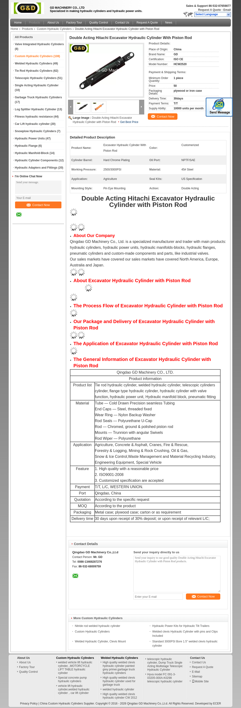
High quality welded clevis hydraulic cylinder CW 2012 (120, 695)
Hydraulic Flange (26, 145)
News (168, 22)
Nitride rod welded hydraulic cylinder (97, 626)
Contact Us (122, 22)
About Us (53, 22)
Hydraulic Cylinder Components (36, 160)
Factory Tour (74, 22)
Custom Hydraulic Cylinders (54, 29)
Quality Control (98, 22)
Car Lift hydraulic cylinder (32, 124)
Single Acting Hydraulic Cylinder (37, 85)
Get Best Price (129, 122)
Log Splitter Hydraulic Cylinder (35, 109)
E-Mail (196, 671)
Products (34, 22)
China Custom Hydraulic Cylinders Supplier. (68, 703)
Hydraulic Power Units (30, 138)
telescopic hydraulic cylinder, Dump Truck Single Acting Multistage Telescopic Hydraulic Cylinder (165, 664)
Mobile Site (200, 681)
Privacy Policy (29, 703)
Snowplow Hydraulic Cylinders (35, 131)
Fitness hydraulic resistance (34, 116)
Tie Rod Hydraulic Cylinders (33, 70)
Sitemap (197, 676)
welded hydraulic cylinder (118, 689)
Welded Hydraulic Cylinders (33, 63)
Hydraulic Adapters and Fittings (36, 167)
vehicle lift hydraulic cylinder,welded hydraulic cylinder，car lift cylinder (73, 689)
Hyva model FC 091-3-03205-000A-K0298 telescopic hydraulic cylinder (164, 678)
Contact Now (38, 205)
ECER (217, 703)
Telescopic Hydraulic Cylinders (35, 78)
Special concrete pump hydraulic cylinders (72, 679)
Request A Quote (209, 10)
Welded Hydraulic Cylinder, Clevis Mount (100, 641)
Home (18, 22)
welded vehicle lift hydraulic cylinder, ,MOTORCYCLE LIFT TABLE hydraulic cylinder (75, 668)
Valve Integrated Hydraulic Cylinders (39, 44)
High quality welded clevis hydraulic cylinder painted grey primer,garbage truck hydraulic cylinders (119, 668)
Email (227, 10)
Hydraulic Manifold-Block (32, 153)
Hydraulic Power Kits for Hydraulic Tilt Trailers (180, 626)
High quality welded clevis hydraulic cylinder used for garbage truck (119, 681)
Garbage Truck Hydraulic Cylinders (38, 97)
